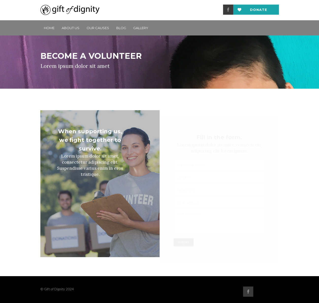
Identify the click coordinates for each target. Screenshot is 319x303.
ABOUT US (70, 28)
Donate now (258, 11)
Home (49, 28)
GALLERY (140, 28)
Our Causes (98, 28)
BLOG (121, 28)
